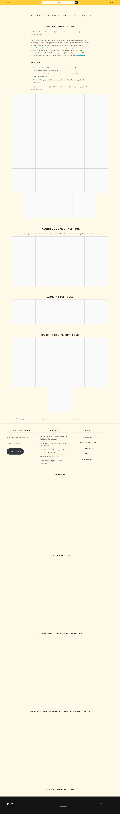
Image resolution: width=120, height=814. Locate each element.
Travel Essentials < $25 (41, 68)
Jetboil (38, 53)
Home (31, 16)
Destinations (54, 16)
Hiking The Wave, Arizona (60, 555)
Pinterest (73, 419)
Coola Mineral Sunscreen (45, 48)
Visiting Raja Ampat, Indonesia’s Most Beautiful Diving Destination (60, 711)
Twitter (46, 419)
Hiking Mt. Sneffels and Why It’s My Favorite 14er (60, 633)
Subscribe (15, 451)
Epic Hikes (88, 437)
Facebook (20, 419)
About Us (41, 16)
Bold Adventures (87, 443)
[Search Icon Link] (90, 16)
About (61, 806)
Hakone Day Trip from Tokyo (49, 456)
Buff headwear (81, 55)
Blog (84, 16)
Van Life (66, 16)
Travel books (37, 80)
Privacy (65, 806)
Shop (76, 16)
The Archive (88, 459)
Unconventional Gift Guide (42, 74)
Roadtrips (87, 448)
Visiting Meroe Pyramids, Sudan (60, 789)
